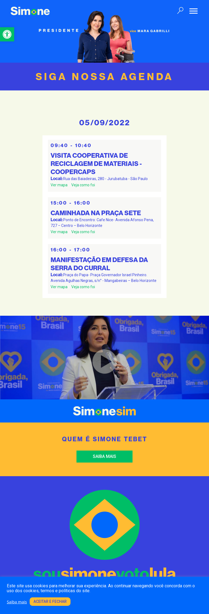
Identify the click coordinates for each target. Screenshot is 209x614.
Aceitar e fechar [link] (50, 601)
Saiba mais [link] (104, 456)
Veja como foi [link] (83, 185)
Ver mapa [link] (59, 185)
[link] (7, 34)
